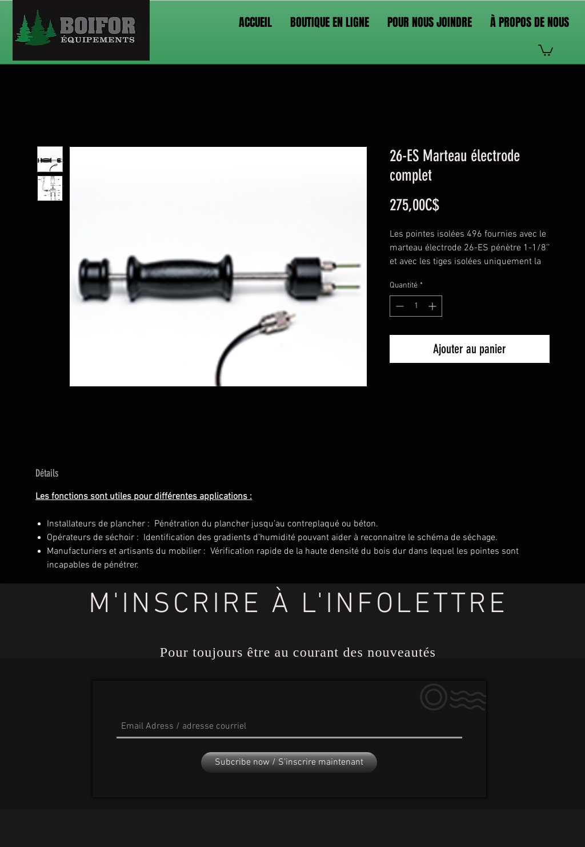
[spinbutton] (416, 306)
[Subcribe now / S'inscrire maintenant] (289, 762)
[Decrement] (398, 306)
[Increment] (433, 306)
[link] (545, 49)
